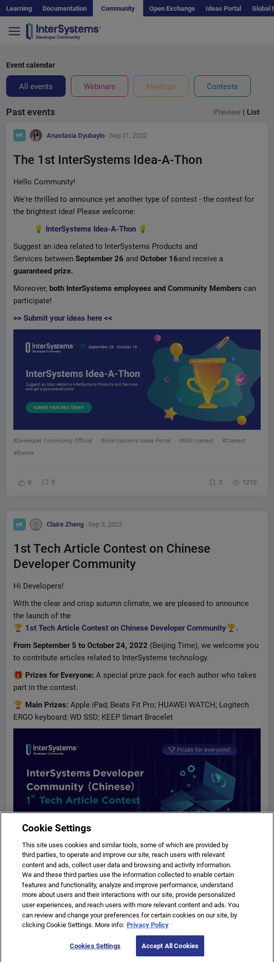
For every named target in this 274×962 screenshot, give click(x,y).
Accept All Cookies (170, 951)
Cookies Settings (95, 951)
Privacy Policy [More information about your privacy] (148, 930)
